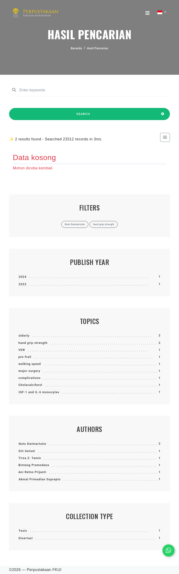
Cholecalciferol (30, 385)
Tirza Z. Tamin (29, 458)
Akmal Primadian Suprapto (40, 479)
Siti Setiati (26, 451)
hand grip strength (33, 343)
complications (29, 378)
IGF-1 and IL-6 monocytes (39, 392)
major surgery (29, 371)
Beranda (76, 48)
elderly (24, 335)
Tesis (23, 530)
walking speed (29, 364)
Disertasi (26, 538)
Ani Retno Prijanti (32, 472)
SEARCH (83, 116)
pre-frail (24, 357)
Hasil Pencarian (97, 48)
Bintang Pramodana (33, 465)
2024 (23, 276)
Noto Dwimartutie (32, 444)
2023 (23, 284)
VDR (21, 350)
